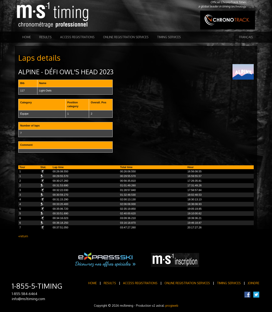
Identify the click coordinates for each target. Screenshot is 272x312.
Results (45, 37)
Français (246, 37)
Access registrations (77, 37)
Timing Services (169, 37)
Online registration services (126, 37)
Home (26, 37)
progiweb (171, 305)
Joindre (253, 283)
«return (23, 236)
